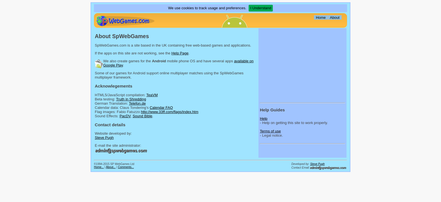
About (334, 17)
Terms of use (270, 131)
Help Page (179, 53)
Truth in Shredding (131, 99)
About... (111, 167)
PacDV (125, 116)
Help (263, 118)
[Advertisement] (295, 65)
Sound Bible (142, 116)
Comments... (126, 167)
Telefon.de (137, 103)
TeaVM (152, 95)
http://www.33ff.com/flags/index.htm (169, 112)
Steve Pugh (104, 138)
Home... (99, 167)
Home (321, 17)
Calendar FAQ (161, 107)
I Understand (260, 8)
